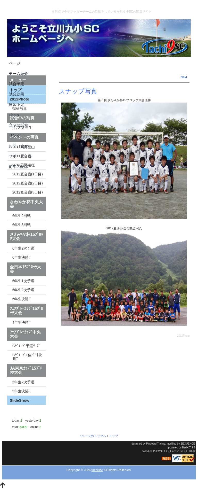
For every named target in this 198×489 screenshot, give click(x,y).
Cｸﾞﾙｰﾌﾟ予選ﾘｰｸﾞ (26, 346)
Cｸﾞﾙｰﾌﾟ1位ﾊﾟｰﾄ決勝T (27, 356)
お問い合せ (18, 146)
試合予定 (16, 84)
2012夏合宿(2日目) (27, 183)
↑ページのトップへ (93, 436)
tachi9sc (97, 470)
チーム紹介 (18, 73)
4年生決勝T (21, 322)
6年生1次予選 (23, 281)
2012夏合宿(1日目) (27, 174)
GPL (184, 451)
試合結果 (16, 94)
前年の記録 (18, 166)
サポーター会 (20, 156)
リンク (14, 135)
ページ (14, 63)
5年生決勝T (21, 391)
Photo (14, 115)
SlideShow (19, 400)
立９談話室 (18, 125)
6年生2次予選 (23, 248)
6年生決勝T (21, 257)
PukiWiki (158, 451)
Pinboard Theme (155, 443)
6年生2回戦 (21, 216)
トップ (113, 436)
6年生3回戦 (21, 225)
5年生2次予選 (23, 382)
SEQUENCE (187, 443)
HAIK (185, 447)
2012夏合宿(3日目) (27, 192)
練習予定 (16, 104)
